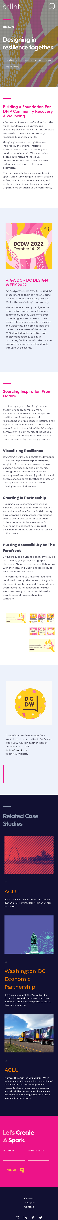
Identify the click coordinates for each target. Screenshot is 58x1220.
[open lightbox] (16, 632)
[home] (11, 6)
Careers (29, 1198)
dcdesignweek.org (16, 750)
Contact (29, 1206)
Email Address (36, 1151)
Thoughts (29, 1202)
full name (9, 1151)
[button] (52, 6)
